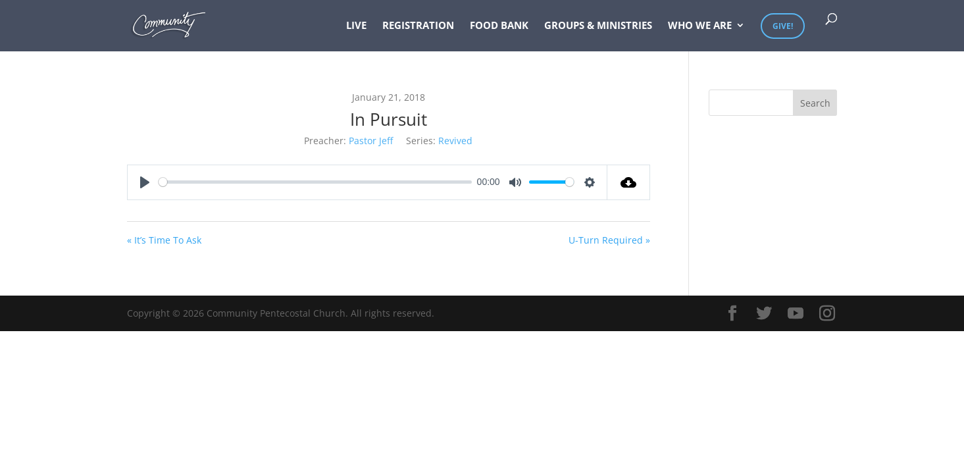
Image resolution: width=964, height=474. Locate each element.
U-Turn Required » (609, 240)
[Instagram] (827, 313)
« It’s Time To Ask (164, 240)
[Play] (144, 182)
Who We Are (700, 26)
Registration (418, 26)
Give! (783, 26)
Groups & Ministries (598, 26)
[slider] (315, 182)
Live (356, 26)
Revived (455, 140)
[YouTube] (795, 313)
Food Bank (499, 26)
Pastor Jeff (371, 140)
